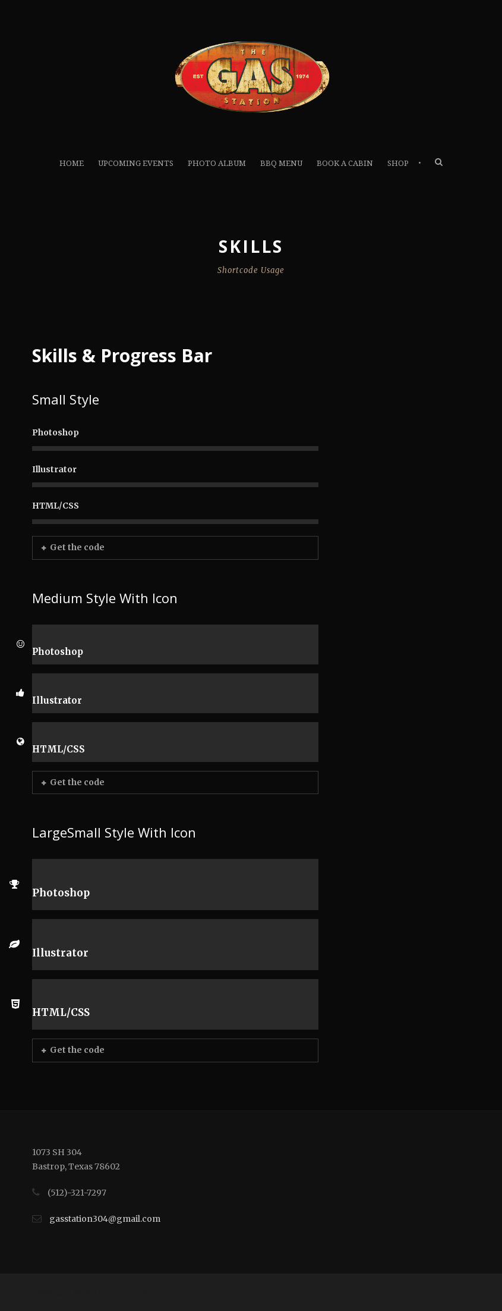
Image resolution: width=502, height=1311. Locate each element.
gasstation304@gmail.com (104, 1218)
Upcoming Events (135, 163)
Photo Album (217, 163)
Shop (398, 163)
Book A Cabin (345, 163)
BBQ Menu (281, 163)
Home (71, 163)
